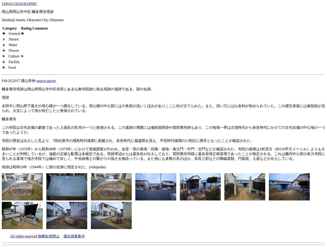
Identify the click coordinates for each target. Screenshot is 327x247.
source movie (46, 81)
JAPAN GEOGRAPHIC (19, 4)
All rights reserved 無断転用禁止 (35, 236)
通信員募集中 (74, 236)
